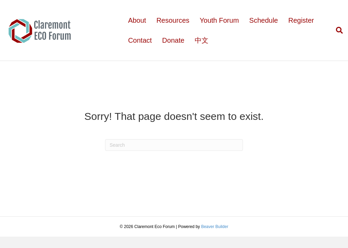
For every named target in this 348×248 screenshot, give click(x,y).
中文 (201, 40)
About (137, 20)
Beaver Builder (214, 226)
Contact (140, 40)
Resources (173, 20)
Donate (173, 40)
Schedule (263, 20)
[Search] (337, 30)
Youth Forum (219, 20)
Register (301, 20)
